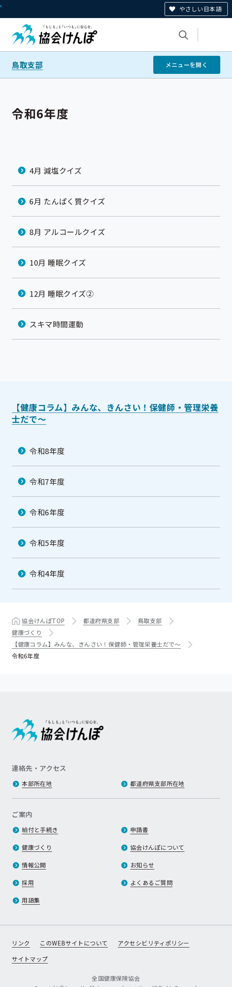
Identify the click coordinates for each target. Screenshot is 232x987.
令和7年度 (47, 481)
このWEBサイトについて (74, 943)
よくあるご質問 (151, 882)
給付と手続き (40, 829)
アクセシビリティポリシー (153, 943)
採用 (28, 882)
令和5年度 (47, 542)
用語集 (31, 900)
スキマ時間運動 (56, 324)
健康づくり (27, 632)
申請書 (139, 829)
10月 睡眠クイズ (57, 262)
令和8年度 (47, 450)
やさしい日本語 (200, 9)
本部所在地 (37, 783)
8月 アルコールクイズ (67, 231)
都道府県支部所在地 (157, 783)
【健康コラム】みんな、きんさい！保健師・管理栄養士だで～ (115, 413)
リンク (21, 943)
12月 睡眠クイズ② (61, 292)
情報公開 (34, 865)
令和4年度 (47, 573)
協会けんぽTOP (43, 620)
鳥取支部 (27, 65)
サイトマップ (30, 959)
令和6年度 (47, 512)
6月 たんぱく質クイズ (67, 201)
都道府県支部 (101, 620)
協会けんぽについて (157, 847)
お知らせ (142, 865)
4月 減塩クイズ (55, 170)
